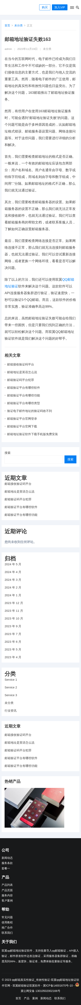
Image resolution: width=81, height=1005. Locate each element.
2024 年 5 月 (13, 564)
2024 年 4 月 (13, 572)
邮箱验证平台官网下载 (22, 426)
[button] (71, 8)
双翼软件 (34, 985)
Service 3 (11, 695)
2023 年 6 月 (13, 641)
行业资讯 (11, 710)
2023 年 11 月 (14, 610)
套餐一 (6, 868)
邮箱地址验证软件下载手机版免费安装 (32, 434)
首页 (7, 25)
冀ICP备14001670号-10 (58, 985)
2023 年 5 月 (13, 649)
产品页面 (7, 890)
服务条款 (7, 863)
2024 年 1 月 (13, 595)
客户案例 (7, 900)
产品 (26, 998)
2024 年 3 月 (13, 579)
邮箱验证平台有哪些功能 (23, 395)
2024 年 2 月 (13, 587)
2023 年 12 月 (14, 603)
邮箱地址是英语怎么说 (22, 372)
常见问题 (7, 917)
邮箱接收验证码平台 (20, 364)
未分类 (18, 25)
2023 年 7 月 (13, 634)
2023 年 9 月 (13, 626)
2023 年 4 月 (13, 657)
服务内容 (7, 895)
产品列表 (7, 884)
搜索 (8, 452)
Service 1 (11, 679)
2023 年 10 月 (14, 618)
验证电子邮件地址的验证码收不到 (29, 411)
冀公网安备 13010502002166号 (40, 990)
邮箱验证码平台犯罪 (20, 380)
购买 (45, 7)
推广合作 (7, 927)
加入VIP (59, 7)
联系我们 (7, 932)
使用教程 (7, 922)
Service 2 (11, 687)
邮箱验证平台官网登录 (22, 418)
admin (8, 48)
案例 (35, 998)
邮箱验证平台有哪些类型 (23, 403)
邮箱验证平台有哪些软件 (23, 387)
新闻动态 (7, 857)
